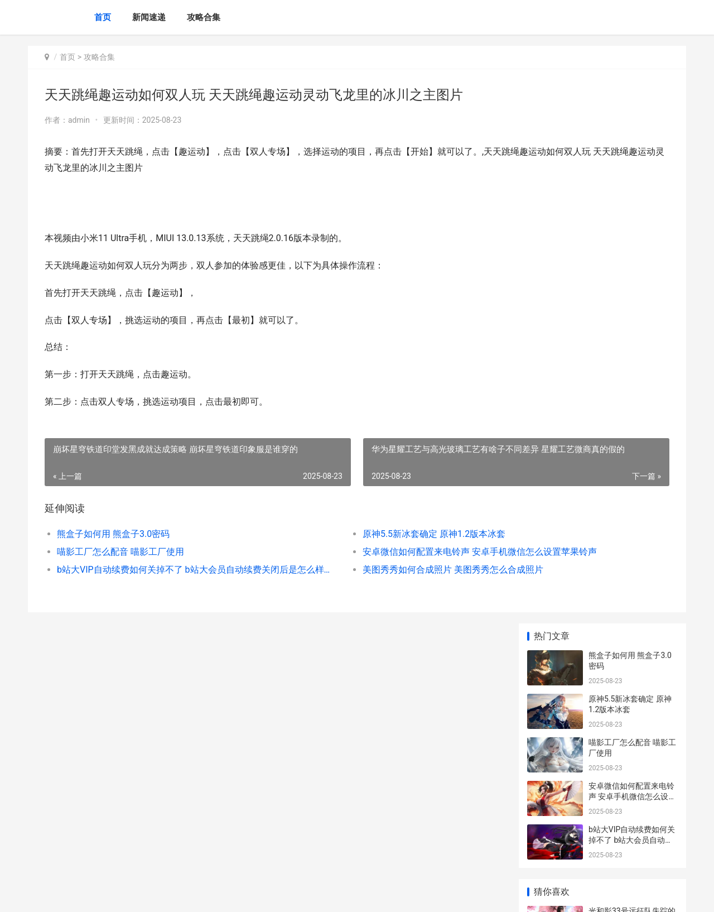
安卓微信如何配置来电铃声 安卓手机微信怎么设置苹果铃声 (370, 551)
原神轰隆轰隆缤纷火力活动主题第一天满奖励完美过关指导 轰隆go (631, 431)
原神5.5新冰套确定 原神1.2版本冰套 (344, 534)
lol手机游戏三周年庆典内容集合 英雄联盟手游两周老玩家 (632, 561)
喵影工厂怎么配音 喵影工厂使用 (120, 551)
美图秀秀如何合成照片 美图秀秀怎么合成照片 (363, 569)
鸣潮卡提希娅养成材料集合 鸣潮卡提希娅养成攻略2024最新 (632, 474)
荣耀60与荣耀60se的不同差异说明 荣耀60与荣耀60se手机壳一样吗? (632, 518)
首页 (102, 17)
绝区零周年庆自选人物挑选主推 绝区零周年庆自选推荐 (632, 730)
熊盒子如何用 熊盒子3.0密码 (113, 534)
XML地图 (273, 894)
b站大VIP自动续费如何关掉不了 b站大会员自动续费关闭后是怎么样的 (154, 569)
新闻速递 (149, 17)
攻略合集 (203, 17)
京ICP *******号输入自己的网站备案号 (202, 894)
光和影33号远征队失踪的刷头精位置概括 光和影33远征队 (632, 344)
